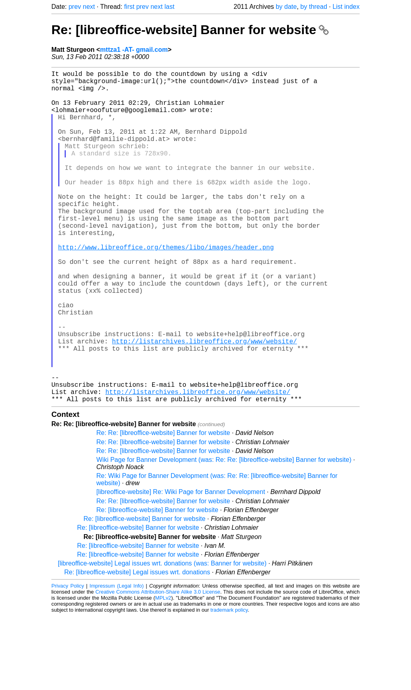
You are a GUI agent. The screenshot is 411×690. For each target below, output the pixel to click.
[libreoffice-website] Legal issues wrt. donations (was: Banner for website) (162, 637)
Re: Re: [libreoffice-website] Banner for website (163, 506)
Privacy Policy (67, 660)
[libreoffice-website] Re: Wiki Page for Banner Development (180, 565)
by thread (313, 6)
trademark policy (229, 684)
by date (286, 6)
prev (75, 6)
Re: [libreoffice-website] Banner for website (190, 29)
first (129, 6)
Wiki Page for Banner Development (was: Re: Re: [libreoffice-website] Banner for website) (224, 533)
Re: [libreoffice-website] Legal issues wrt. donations (137, 646)
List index (346, 6)
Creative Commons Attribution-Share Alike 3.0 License (158, 666)
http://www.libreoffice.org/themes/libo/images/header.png (166, 287)
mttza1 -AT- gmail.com (134, 49)
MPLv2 (163, 672)
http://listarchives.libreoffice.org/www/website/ (204, 402)
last (170, 6)
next (89, 6)
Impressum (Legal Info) (117, 660)
